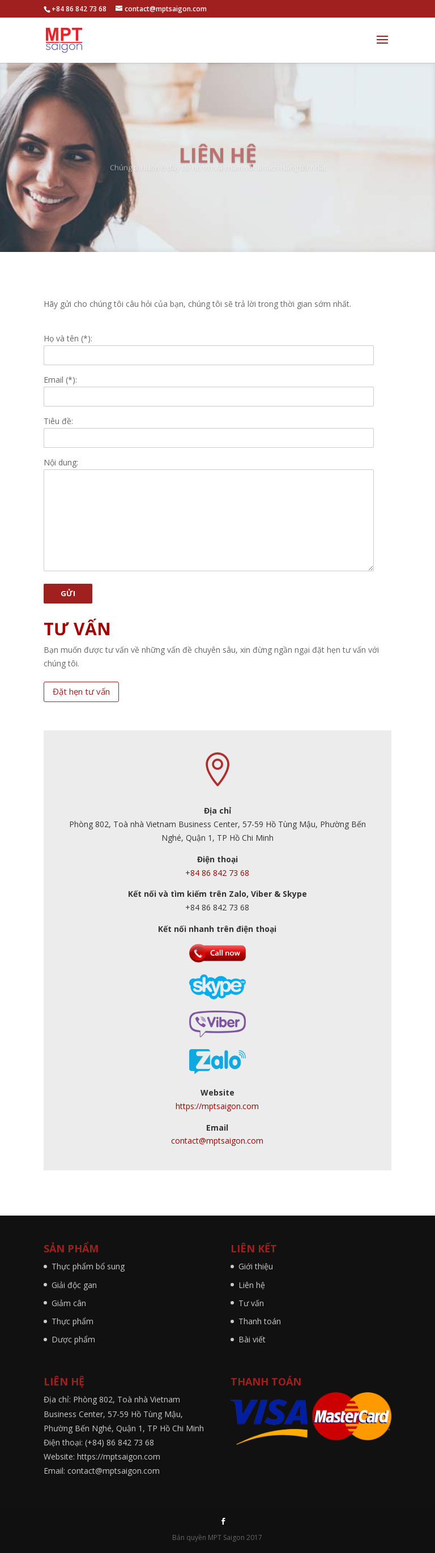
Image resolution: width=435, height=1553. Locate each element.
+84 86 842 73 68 (217, 872)
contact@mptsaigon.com (217, 1140)
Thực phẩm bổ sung (88, 1266)
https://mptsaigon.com (217, 1106)
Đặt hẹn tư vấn (81, 691)
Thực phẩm (72, 1321)
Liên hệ (251, 1285)
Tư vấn (251, 1303)
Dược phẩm (73, 1339)
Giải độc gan (74, 1285)
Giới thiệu (255, 1266)
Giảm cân (69, 1303)
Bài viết (252, 1339)
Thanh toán (259, 1321)
